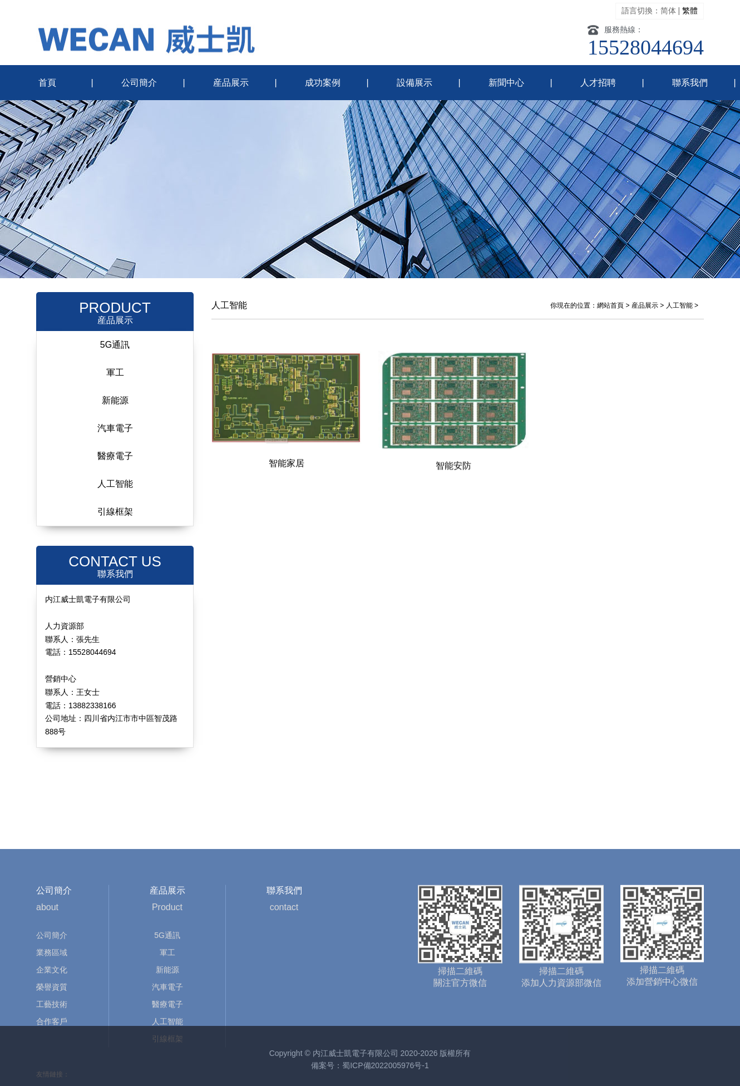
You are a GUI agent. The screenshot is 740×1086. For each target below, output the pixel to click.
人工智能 (115, 483)
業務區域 (51, 1004)
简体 (668, 10)
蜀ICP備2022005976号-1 (385, 1065)
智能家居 (286, 466)
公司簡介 (139, 82)
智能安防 (453, 471)
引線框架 (115, 511)
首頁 (47, 82)
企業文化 (51, 1022)
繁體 (690, 10)
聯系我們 (690, 82)
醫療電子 (115, 456)
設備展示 (414, 82)
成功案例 (323, 82)
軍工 (115, 372)
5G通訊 (115, 344)
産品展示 (231, 82)
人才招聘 (598, 82)
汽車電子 (115, 428)
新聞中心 (506, 82)
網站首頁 (610, 305)
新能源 (115, 400)
